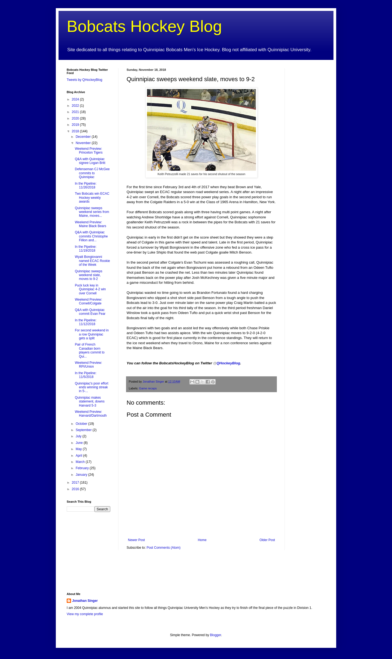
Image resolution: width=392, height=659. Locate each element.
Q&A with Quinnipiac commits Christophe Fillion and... (91, 236)
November (84, 143)
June (80, 443)
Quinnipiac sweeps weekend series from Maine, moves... (92, 212)
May (79, 449)
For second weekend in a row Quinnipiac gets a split (92, 334)
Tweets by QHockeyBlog (84, 80)
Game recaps (148, 388)
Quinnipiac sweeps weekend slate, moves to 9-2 (88, 275)
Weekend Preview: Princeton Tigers (89, 150)
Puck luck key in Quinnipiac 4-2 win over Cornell (90, 289)
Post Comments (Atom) (163, 548)
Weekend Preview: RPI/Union (88, 364)
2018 (76, 131)
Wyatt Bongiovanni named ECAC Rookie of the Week (92, 261)
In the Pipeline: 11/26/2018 (85, 185)
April (79, 455)
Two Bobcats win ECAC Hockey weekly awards (92, 197)
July (79, 436)
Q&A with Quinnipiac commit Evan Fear (90, 312)
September (84, 430)
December (84, 137)
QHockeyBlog (226, 363)
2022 (76, 106)
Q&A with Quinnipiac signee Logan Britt (90, 161)
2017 (76, 482)
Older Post (267, 540)
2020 (76, 118)
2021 (76, 112)
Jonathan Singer (85, 601)
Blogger (215, 635)
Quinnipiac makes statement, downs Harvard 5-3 (90, 401)
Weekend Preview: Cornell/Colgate (88, 301)
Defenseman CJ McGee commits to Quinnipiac (92, 173)
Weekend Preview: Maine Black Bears (90, 224)
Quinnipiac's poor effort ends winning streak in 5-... (91, 387)
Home (202, 540)
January (82, 475)
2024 (76, 99)
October (82, 424)
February (83, 468)
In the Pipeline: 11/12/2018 (85, 322)
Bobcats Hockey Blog (144, 26)
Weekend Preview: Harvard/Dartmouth (91, 413)
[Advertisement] (309, 149)
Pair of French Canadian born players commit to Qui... (90, 350)
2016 (76, 489)
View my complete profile (85, 614)
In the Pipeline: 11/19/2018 (85, 248)
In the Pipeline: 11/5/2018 (85, 375)
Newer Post (136, 540)
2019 (76, 125)
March (81, 462)
